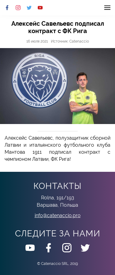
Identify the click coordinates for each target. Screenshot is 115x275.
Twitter (29, 7)
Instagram (18, 7)
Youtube (40, 7)
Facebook (7, 7)
